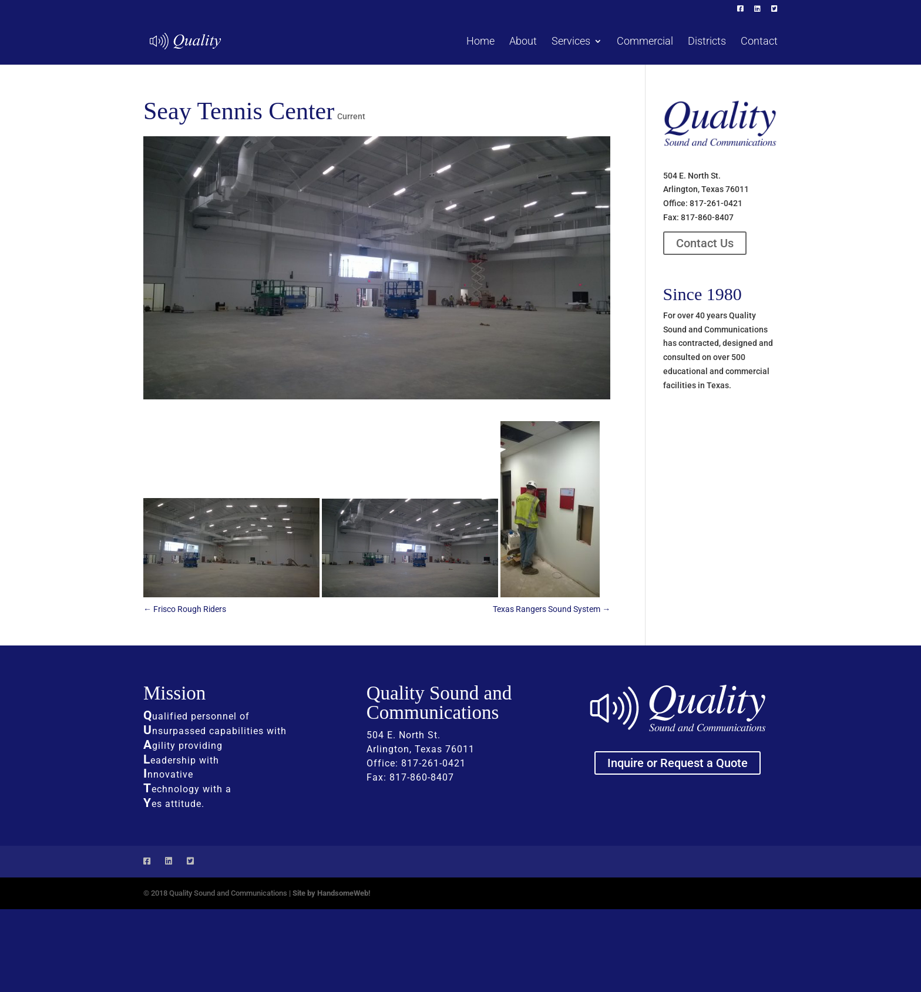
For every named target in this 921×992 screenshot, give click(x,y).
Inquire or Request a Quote (677, 763)
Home (480, 42)
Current (351, 116)
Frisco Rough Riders (184, 609)
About (523, 42)
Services (571, 42)
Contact (759, 42)
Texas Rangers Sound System (551, 609)
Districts (707, 42)
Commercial (645, 42)
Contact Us (705, 243)
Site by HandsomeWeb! (332, 893)
